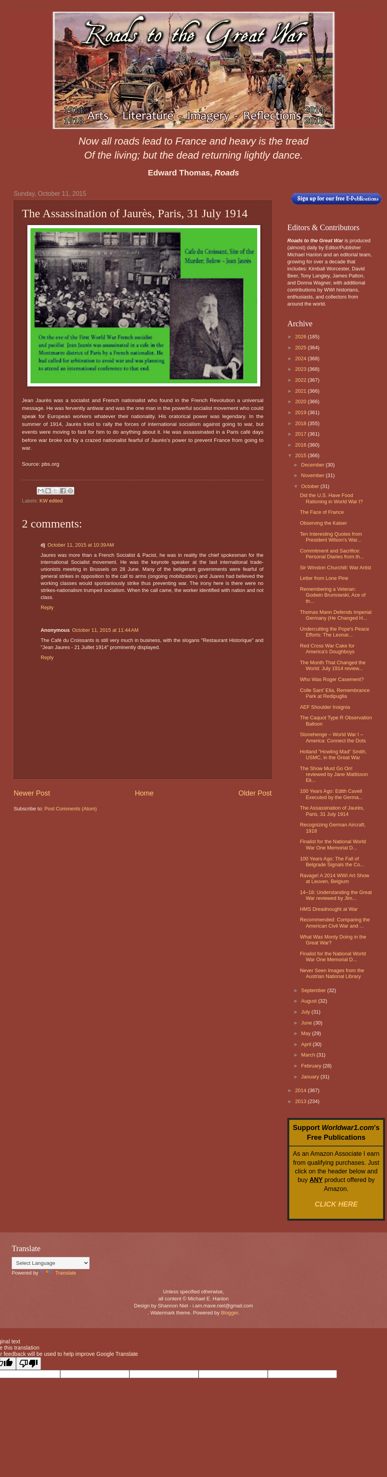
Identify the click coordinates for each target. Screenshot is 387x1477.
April (306, 1044)
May (306, 1033)
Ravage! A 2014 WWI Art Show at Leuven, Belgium (334, 878)
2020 (301, 401)
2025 (301, 347)
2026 (301, 337)
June (307, 1023)
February (311, 1066)
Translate (58, 1273)
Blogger (229, 1313)
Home (144, 793)
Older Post (255, 793)
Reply (47, 607)
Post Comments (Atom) (71, 809)
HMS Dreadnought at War (329, 909)
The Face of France (322, 512)
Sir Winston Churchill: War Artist (335, 567)
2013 (301, 1101)
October (310, 486)
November (313, 475)
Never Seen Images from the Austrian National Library (332, 973)
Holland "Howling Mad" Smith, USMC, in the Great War (333, 754)
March (308, 1055)
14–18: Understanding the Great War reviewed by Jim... (336, 895)
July (306, 1012)
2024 (301, 358)
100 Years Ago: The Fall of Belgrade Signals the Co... (332, 861)
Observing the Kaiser (323, 523)
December (313, 465)
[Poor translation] (28, 1363)
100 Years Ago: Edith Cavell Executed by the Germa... (331, 794)
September (314, 990)
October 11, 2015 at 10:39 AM (80, 545)
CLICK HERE (336, 1204)
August (309, 1001)
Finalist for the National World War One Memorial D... (333, 844)
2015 (301, 455)
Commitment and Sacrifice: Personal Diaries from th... (332, 554)
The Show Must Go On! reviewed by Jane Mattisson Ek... (334, 774)
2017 (301, 434)
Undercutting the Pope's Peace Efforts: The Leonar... (334, 632)
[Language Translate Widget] (51, 1263)
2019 (301, 412)
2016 (301, 445)
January (310, 1077)
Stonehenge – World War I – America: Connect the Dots (333, 737)
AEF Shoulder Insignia (325, 707)
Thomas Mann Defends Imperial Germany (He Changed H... (335, 615)
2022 (301, 380)
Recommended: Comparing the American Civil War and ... (335, 922)
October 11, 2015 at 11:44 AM (105, 630)
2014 (301, 1090)
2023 (301, 369)
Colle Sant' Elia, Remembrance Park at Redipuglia (335, 693)
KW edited (51, 501)
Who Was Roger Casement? (332, 679)
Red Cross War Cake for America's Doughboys (327, 648)
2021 (301, 391)
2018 (301, 423)
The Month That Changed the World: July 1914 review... (333, 665)
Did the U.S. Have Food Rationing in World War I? (331, 498)
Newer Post (32, 793)
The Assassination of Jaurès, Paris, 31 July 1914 (332, 811)
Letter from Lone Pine (324, 578)
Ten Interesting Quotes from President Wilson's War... (331, 537)
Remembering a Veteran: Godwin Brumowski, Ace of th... (333, 595)
